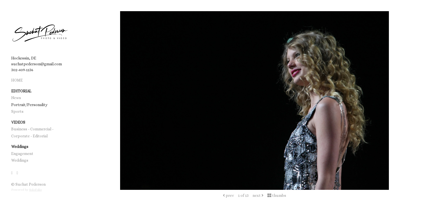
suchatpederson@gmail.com (36, 64)
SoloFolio (35, 190)
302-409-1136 (22, 70)
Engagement (22, 153)
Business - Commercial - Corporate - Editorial (32, 132)
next (258, 195)
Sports (17, 111)
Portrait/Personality (29, 104)
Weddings (19, 160)
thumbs (276, 195)
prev (228, 195)
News (16, 97)
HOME (17, 80)
